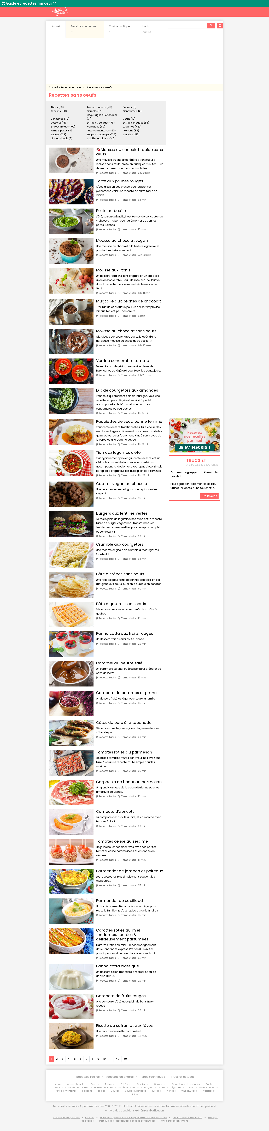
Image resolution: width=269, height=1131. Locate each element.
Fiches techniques (152, 1077)
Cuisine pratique (119, 29)
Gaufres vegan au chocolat (122, 483)
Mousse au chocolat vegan (122, 240)
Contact (89, 1117)
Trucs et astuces (183, 1077)
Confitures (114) (132, 111)
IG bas (161, 1087)
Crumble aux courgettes (119, 544)
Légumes (176, 1087)
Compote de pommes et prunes (127, 692)
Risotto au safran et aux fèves (124, 1025)
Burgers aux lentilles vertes (122, 513)
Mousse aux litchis (113, 270)
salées (101, 1090)
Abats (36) (57, 107)
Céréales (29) (95, 111)
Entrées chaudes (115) (136, 122)
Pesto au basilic (111, 210)
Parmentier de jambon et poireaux (129, 871)
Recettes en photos (73, 87)
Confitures (142, 1084)
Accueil (55, 26)
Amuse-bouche (76, 1084)
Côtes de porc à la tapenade (123, 722)
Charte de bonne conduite (187, 1117)
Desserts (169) (59, 122)
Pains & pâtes (206, 1087)
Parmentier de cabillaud (119, 900)
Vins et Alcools (189, 1090)
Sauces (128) (58, 134)
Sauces (115, 1090)
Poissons (87, 1090)
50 (125, 1059)
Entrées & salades (78, 1087)
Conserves (160, 1084)
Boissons (110, 1084)
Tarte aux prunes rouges (119, 181)
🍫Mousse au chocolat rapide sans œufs (129, 152)
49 (117, 1059)
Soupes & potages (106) (101, 134)
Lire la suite (209, 496)
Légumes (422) (132, 126)
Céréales (126, 1084)
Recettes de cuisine (83, 29)
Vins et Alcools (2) (61, 138)
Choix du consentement (174, 1120)
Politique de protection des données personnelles (127, 1120)
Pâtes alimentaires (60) (101, 130)
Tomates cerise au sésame (122, 841)
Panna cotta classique (117, 966)
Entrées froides (127, 1087)
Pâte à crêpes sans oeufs (120, 574)
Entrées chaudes (103, 1087)
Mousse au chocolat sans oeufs (126, 331)
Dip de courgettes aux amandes (127, 390)
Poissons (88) (131, 130)
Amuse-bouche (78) (99, 107)
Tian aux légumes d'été (118, 452)
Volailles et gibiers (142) (101, 138)
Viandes (171, 1090)
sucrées (156, 1090)
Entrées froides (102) (63, 126)
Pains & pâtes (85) (62, 130)
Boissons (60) (59, 111)
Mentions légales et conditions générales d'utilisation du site (133, 1117)
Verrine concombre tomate (122, 360)
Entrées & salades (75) (101, 122)
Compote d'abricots (115, 811)
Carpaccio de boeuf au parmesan (129, 782)
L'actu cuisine (147, 29)
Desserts (58, 1087)
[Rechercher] (211, 25)
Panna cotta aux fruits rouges (124, 633)
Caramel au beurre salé (119, 663)
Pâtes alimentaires (66, 1090)
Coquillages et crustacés (186, 1084)
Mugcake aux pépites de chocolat (128, 301)
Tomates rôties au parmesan (124, 752)
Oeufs (190, 1087)
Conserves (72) (60, 118)
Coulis (209, 1084)
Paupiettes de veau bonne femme (129, 421)
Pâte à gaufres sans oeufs (121, 603)
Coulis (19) (129, 118)
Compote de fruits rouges (121, 996)
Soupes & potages (135, 1090)
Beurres (95, 1084)
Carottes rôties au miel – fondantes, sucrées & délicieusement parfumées (122, 935)
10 (104, 1059)
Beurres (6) (129, 107)
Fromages (146, 1087)
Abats (58, 1084)
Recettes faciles (88, 1077)
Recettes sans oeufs (99, 87)
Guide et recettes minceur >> (31, 3)
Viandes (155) (131, 134)
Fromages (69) (96, 126)
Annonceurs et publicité (66, 1117)
